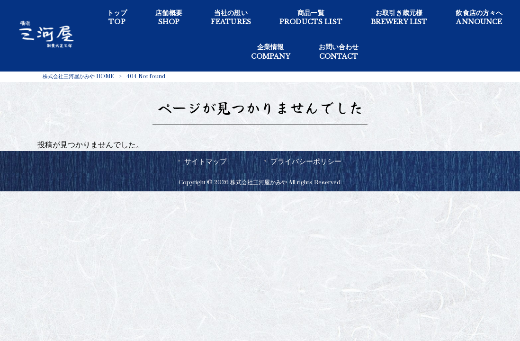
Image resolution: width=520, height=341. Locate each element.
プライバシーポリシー (305, 161)
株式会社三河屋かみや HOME (78, 76)
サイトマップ (205, 161)
